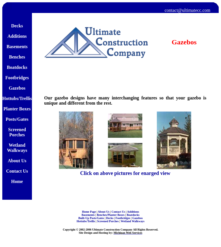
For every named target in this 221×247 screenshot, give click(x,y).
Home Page (89, 211)
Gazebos (137, 218)
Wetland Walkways (132, 221)
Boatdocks (133, 214)
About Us (104, 211)
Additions (133, 211)
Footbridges (123, 218)
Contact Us (118, 211)
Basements (88, 214)
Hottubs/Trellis (86, 221)
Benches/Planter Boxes (111, 214)
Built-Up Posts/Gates (91, 218)
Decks (110, 218)
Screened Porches (108, 221)
